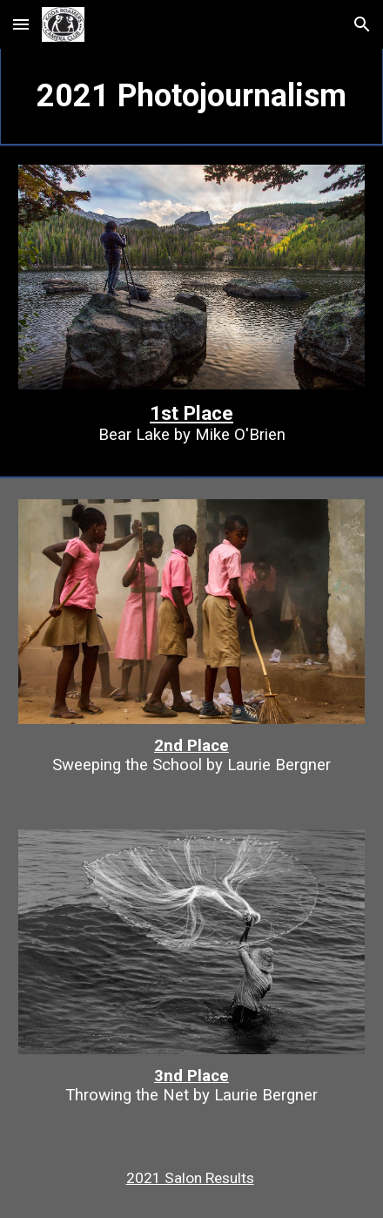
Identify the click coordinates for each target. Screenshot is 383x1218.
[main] (191, 96)
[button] (21, 24)
